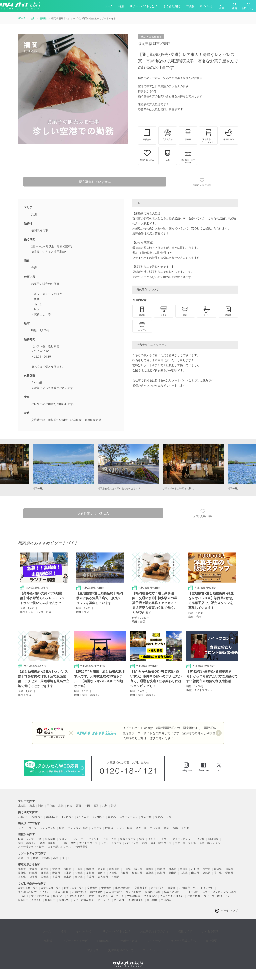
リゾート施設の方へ (158, 931)
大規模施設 (133, 891)
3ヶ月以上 (98, 812)
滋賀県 (79, 868)
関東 (40, 801)
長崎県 (56, 872)
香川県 (218, 868)
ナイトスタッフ (88, 838)
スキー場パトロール (59, 842)
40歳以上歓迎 (152, 887)
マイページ (207, 6)
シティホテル (47, 823)
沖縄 (113, 801)
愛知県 (56, 868)
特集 (121, 6)
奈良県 (124, 868)
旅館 (61, 823)
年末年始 (146, 812)
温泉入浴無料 (172, 887)
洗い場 (201, 834)
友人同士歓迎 (114, 887)
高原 (55, 853)
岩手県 (45, 864)
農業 (166, 823)
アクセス (201, 931)
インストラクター (158, 834)
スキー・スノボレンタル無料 (219, 887)
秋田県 (67, 864)
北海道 (22, 801)
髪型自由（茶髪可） (29, 895)
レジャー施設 (124, 823)
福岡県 (33, 872)
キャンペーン (77, 924)
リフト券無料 (191, 887)
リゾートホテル (27, 823)
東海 (69, 801)
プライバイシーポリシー (144, 937)
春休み (159, 812)
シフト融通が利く (83, 895)
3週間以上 (52, 812)
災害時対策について (109, 937)
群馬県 (172, 864)
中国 (87, 801)
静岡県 (45, 868)
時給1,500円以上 (51, 883)
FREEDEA (87, 931)
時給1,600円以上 (74, 883)
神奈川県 (114, 864)
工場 (64, 838)
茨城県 (150, 864)
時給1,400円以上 (28, 883)
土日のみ (166, 895)
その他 (185, 823)
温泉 (20, 853)
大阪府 (101, 868)
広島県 (184, 868)
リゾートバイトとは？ (144, 6)
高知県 (22, 872)
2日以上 (22, 812)
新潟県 (218, 864)
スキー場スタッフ (161, 838)
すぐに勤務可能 (40, 891)
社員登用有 (193, 891)
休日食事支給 (135, 895)
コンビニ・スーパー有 (111, 891)
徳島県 (206, 868)
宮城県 (56, 864)
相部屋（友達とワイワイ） (33, 887)
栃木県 (161, 864)
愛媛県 (229, 868)
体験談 (190, 6)
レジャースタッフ (111, 838)
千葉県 (127, 864)
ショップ (96, 823)
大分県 (79, 872)
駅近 (91, 891)
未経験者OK (79, 887)
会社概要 (183, 931)
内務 (144, 838)
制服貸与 (64, 895)
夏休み (112, 812)
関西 (78, 801)
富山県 (184, 864)
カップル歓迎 (133, 887)
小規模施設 (150, 891)
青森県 (33, 864)
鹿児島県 (103, 872)
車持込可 (58, 891)
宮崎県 (90, 872)
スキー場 (141, 823)
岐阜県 (33, 868)
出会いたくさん (76, 891)
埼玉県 (138, 864)
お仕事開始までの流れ (141, 924)
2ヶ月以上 (83, 812)
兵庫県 (113, 868)
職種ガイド (169, 924)
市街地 (46, 853)
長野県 (22, 868)
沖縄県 (115, 872)
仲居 (105, 834)
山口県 (195, 868)
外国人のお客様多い (172, 891)
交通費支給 (140, 883)
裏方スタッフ (128, 834)
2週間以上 (37, 812)
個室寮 (171, 883)
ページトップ (229, 905)
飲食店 (109, 823)
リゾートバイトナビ (61, 931)
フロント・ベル (68, 834)
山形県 (79, 864)
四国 (96, 801)
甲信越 (51, 801)
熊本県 (67, 872)
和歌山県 (137, 868)
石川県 (195, 864)
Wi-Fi (25, 891)
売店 (113, 834)
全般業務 (50, 834)
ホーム (109, 6)
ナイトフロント (90, 834)
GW (168, 812)
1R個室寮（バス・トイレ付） (196, 883)
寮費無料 (92, 883)
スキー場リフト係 (185, 838)
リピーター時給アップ (217, 891)
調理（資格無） (49, 838)
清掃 (141, 834)
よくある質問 (171, 6)
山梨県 (229, 864)
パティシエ (131, 838)
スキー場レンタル (209, 838)
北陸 (61, 801)
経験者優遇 (96, 887)
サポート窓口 (109, 931)
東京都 (101, 864)
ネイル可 (119, 895)
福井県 (206, 864)
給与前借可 (157, 883)
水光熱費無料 (123, 883)
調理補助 (213, 834)
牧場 (175, 823)
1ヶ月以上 (67, 812)
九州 (104, 801)
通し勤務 (152, 895)
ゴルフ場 (155, 823)
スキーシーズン (128, 812)
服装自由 (50, 895)
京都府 (90, 868)
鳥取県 (150, 868)
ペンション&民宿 (78, 823)
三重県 (67, 868)
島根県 (161, 868)
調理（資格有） (27, 838)
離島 (35, 853)
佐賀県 (45, 872)
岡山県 (172, 868)
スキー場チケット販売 (31, 842)
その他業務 (81, 842)
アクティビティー (182, 834)
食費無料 (106, 883)
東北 (32, 801)
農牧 (73, 838)
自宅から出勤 (60, 887)
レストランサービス (29, 834)
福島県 (90, 864)
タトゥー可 (103, 895)
